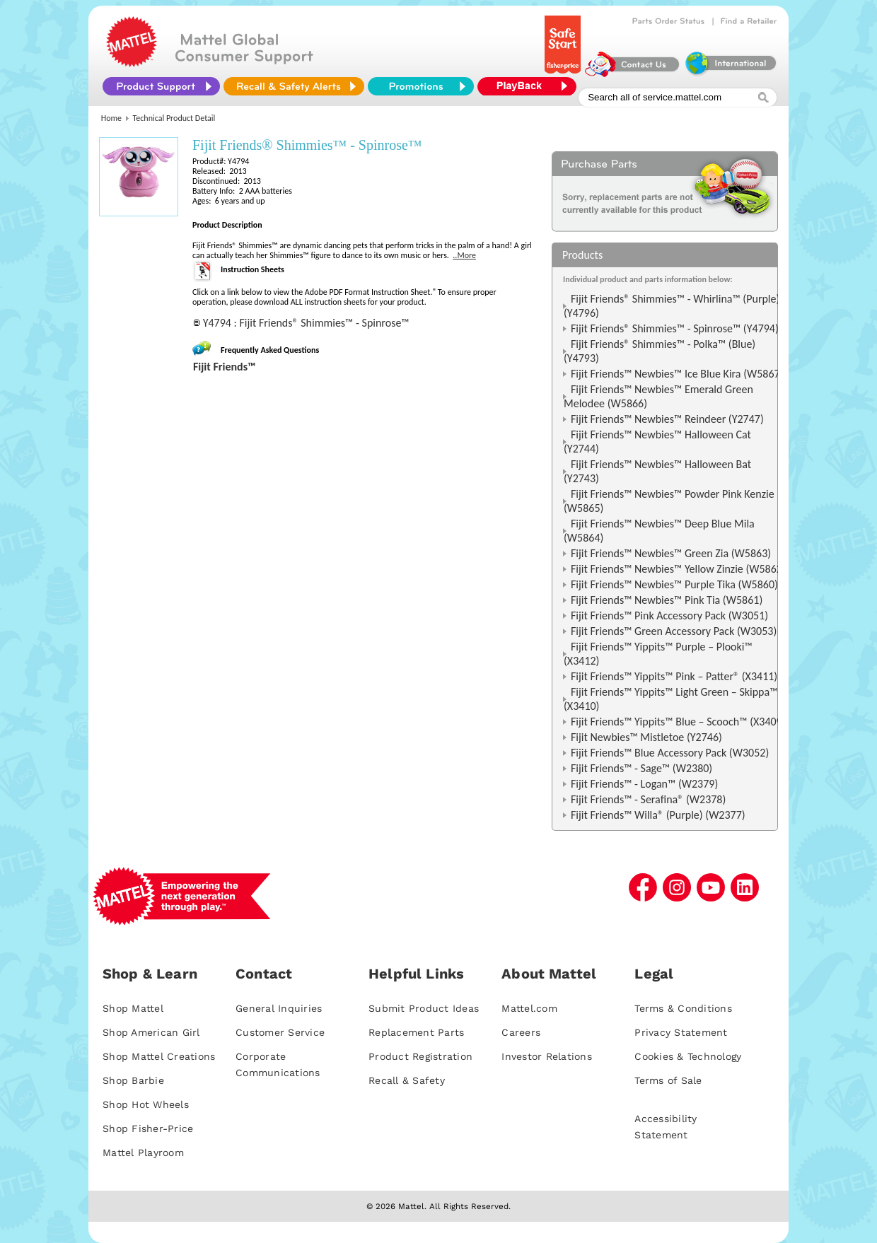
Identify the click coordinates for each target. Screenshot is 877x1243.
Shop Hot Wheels (146, 1104)
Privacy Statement (680, 1032)
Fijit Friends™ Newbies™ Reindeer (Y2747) (667, 419)
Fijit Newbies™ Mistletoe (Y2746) (646, 737)
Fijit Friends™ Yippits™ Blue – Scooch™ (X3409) (678, 721)
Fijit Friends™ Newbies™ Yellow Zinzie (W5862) (678, 569)
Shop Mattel (133, 1008)
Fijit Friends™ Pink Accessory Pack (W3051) (669, 615)
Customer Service (280, 1032)
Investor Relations (546, 1056)
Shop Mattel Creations (159, 1056)
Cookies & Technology (687, 1056)
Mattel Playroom (143, 1152)
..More (464, 255)
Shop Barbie (133, 1080)
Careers (520, 1032)
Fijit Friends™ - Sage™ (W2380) (641, 768)
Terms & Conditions (683, 1008)
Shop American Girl (151, 1032)
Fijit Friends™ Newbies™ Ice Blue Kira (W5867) (677, 373)
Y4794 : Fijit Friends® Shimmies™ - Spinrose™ (306, 322)
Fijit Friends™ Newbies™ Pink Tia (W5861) (666, 600)
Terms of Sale (668, 1080)
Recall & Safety (406, 1080)
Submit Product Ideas (423, 1008)
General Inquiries (279, 1008)
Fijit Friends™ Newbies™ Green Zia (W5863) (671, 553)
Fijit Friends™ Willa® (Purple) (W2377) (658, 815)
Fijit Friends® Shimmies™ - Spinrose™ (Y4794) (675, 328)
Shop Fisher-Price (148, 1128)
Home (111, 118)
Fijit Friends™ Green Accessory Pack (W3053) (674, 631)
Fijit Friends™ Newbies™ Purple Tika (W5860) (674, 584)
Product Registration (420, 1056)
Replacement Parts (416, 1032)
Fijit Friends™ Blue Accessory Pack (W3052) (670, 752)
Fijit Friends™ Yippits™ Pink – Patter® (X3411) (674, 676)
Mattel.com (529, 1008)
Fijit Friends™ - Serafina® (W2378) (648, 799)
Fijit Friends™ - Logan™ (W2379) (644, 783)
